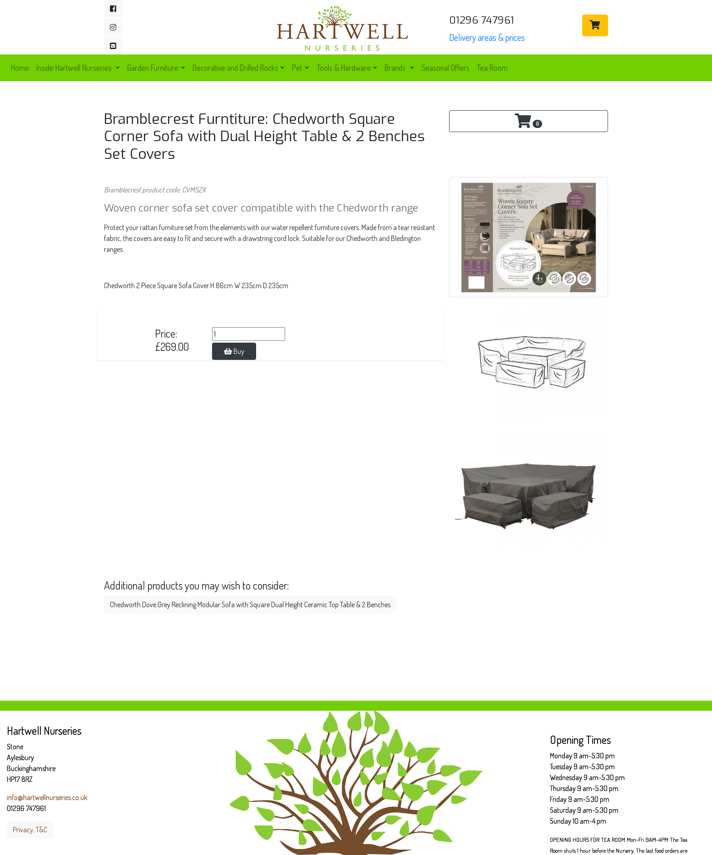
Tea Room (492, 68)
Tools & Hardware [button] (343, 68)
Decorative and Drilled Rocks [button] (235, 68)
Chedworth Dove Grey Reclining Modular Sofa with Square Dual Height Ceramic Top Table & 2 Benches (250, 604)
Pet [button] (297, 68)
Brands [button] (396, 68)
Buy (234, 351)
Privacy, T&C (30, 829)
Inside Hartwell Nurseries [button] (75, 68)
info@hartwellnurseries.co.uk (47, 797)
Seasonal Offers (445, 68)
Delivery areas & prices (487, 37)
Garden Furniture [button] (152, 68)
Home (20, 68)
